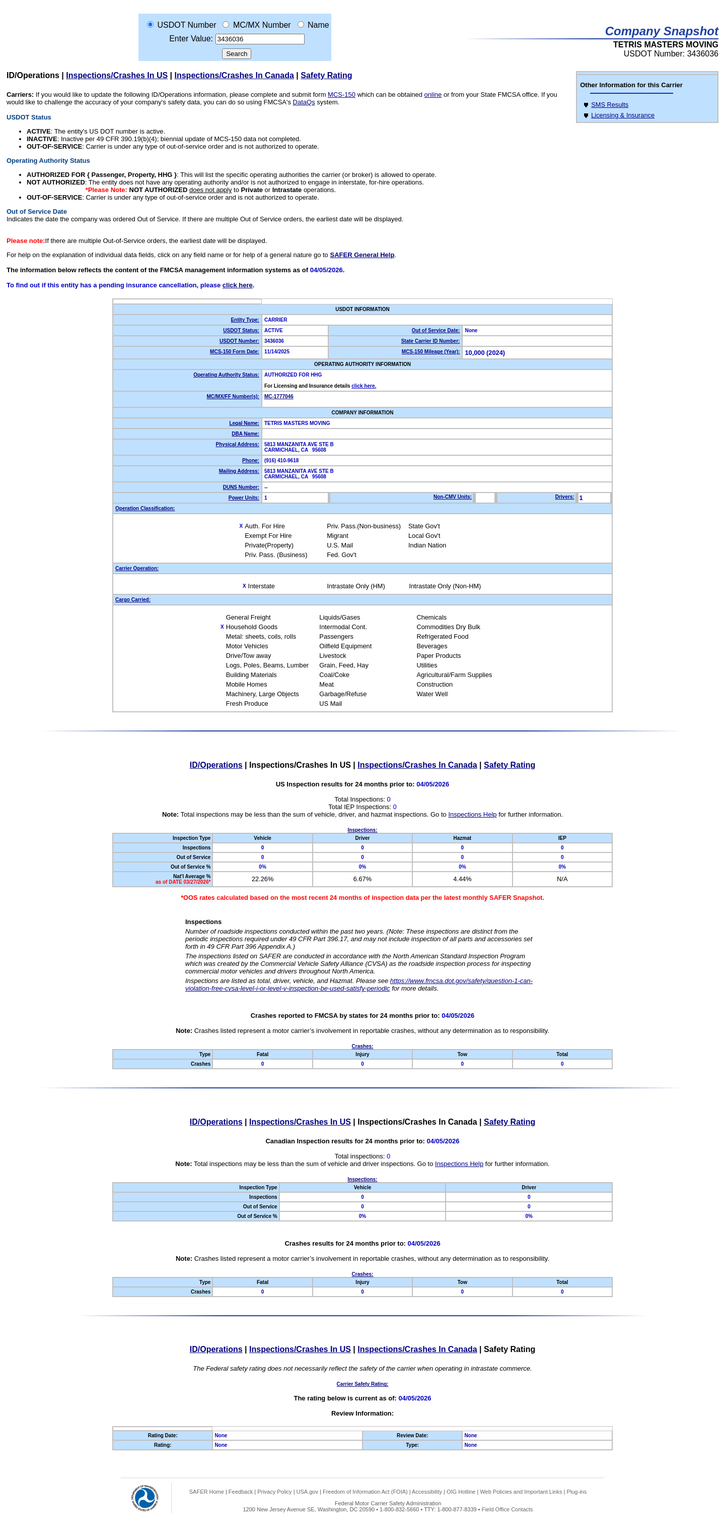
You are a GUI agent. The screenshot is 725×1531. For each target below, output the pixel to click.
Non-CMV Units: (452, 497)
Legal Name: (244, 423)
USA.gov (307, 1492)
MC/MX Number (262, 25)
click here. (363, 386)
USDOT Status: (241, 330)
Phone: (250, 460)
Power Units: (244, 498)
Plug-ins (576, 1492)
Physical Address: (237, 444)
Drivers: (564, 497)
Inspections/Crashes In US (117, 75)
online (433, 94)
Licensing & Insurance (623, 115)
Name (318, 25)
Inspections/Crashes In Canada (234, 75)
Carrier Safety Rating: (363, 1384)
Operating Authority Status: (226, 375)
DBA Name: (245, 434)
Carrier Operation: (137, 568)
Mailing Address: (239, 471)
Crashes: (363, 1046)
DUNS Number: (241, 487)
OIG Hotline (461, 1492)
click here (238, 285)
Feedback (241, 1492)
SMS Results (609, 104)
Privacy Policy (274, 1492)
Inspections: (363, 830)
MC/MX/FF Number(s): (232, 396)
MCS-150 (341, 94)
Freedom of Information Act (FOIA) (365, 1492)
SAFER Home (206, 1492)
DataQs (304, 102)
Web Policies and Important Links (521, 1492)
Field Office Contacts (507, 1509)
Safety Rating (326, 75)
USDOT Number (186, 25)
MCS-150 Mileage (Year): (431, 351)
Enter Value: (191, 38)
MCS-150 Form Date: (234, 351)
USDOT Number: (239, 341)
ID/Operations (33, 75)
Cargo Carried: (133, 599)
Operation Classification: (145, 508)
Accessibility (427, 1492)
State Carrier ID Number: (430, 341)
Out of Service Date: (436, 330)
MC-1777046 (279, 396)
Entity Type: (245, 320)
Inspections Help (472, 814)
